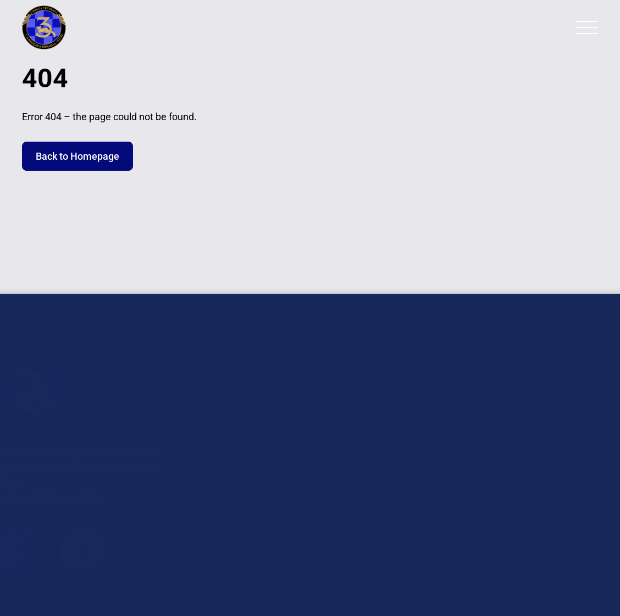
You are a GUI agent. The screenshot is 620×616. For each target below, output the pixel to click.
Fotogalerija (268, 399)
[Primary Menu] (587, 27)
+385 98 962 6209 (547, 491)
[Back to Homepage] (66, 27)
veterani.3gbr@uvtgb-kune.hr (525, 445)
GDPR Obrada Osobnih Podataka (313, 513)
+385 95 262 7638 (558, 530)
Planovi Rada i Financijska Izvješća (299, 486)
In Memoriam (271, 419)
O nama (259, 379)
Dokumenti (266, 458)
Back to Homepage (77, 156)
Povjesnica (266, 439)
